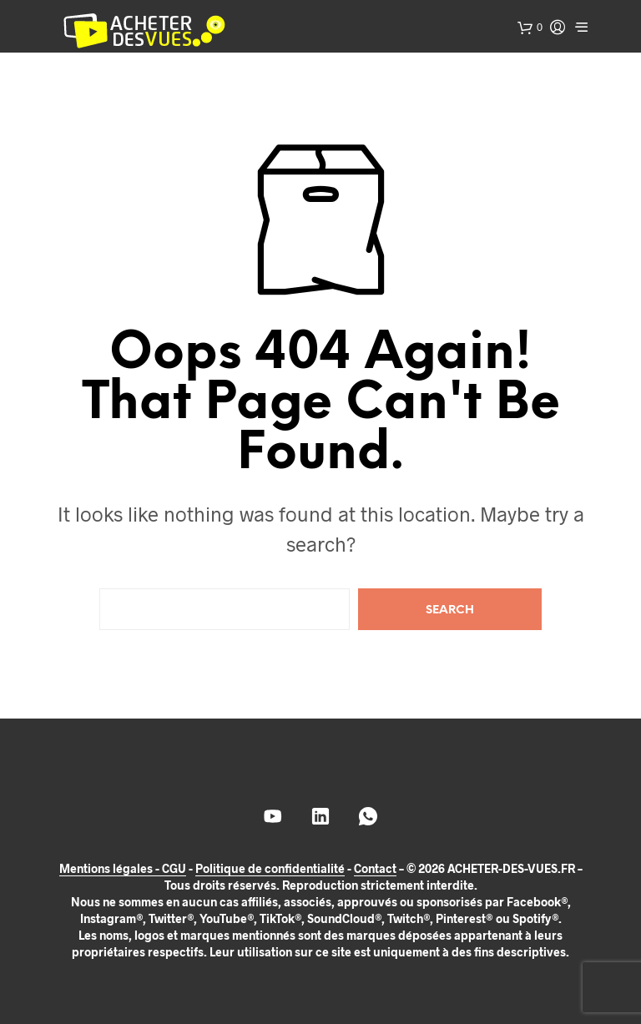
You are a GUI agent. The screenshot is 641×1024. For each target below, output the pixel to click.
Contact (375, 868)
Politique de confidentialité (270, 868)
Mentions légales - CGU (122, 868)
